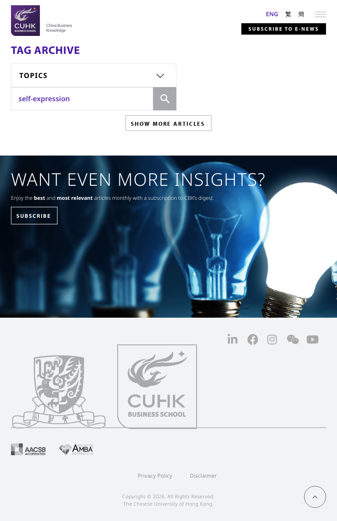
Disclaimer (203, 475)
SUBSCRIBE (33, 216)
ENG (272, 14)
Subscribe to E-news (283, 29)
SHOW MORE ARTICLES (168, 123)
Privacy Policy (155, 475)
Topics (33, 75)
